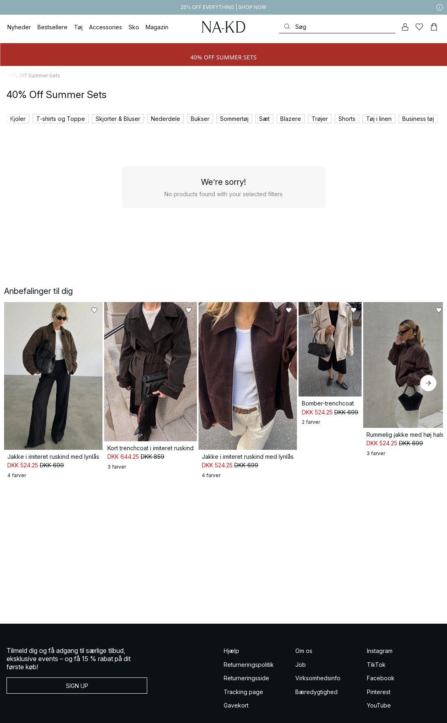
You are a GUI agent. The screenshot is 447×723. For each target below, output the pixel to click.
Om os (303, 631)
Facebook (381, 658)
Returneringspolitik (249, 644)
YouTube (379, 685)
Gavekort (236, 685)
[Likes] (419, 27)
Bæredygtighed (316, 671)
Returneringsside (246, 658)
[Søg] (337, 26)
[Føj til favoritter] (104, 310)
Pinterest (378, 671)
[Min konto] (405, 27)
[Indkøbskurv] (433, 27)
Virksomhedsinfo (317, 658)
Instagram (379, 631)
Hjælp (231, 631)
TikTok (376, 644)
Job (300, 644)
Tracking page (243, 671)
